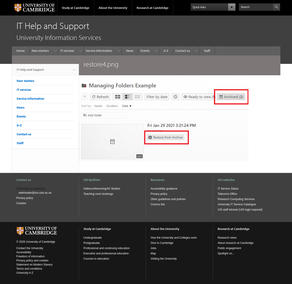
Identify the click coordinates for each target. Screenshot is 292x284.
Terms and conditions (29, 268)
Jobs (153, 248)
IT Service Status (228, 188)
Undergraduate (92, 237)
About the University (113, 8)
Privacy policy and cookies (32, 260)
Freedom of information (30, 256)
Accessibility (23, 252)
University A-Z (25, 272)
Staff (207, 51)
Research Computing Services (236, 199)
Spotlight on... (226, 253)
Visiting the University (164, 258)
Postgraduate (91, 243)
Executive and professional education (106, 253)
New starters (40, 51)
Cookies (21, 203)
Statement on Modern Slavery (34, 264)
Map (153, 253)
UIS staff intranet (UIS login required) (240, 209)
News (129, 51)
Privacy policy (24, 198)
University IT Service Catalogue (237, 204)
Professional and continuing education (106, 248)
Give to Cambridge (162, 243)
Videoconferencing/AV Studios (101, 188)
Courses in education (96, 258)
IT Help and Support (30, 71)
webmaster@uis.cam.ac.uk (35, 192)
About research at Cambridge (235, 243)
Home (20, 51)
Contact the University (29, 248)
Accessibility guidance (164, 188)
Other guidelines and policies (168, 199)
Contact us (182, 51)
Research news (227, 237)
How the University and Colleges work (174, 237)
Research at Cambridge (152, 8)
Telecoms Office (227, 193)
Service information (99, 51)
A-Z (166, 51)
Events (145, 51)
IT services (67, 51)
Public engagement (229, 248)
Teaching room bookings (98, 193)
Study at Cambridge (75, 8)
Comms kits (158, 204)
